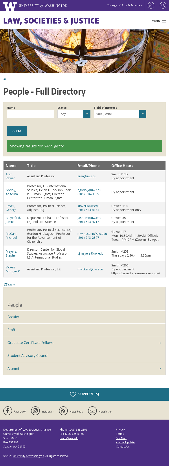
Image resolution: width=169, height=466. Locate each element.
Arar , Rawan (10, 176)
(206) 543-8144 (88, 210)
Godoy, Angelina (12, 192)
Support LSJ (84, 394)
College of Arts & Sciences (124, 5)
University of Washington (28, 456)
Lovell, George (11, 208)
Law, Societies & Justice (51, 20)
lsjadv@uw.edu (69, 438)
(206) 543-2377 (88, 237)
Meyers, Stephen (11, 253)
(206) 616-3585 (88, 194)
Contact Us (123, 446)
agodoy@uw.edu (89, 190)
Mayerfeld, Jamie (13, 220)
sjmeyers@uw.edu (90, 253)
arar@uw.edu (86, 176)
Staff (11, 329)
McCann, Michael (12, 235)
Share (9, 285)
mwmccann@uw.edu (92, 233)
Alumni (13, 368)
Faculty (13, 316)
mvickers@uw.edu (90, 269)
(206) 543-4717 (88, 222)
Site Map (121, 438)
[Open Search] (163, 5)
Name (11, 108)
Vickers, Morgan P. (13, 269)
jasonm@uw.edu (89, 218)
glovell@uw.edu (88, 206)
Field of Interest (105, 108)
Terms (120, 434)
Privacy (120, 429)
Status (62, 108)
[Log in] (151, 5)
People (14, 304)
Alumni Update (125, 442)
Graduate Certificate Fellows (30, 342)
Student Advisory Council (27, 355)
